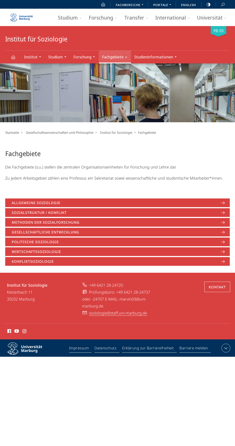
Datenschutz (105, 349)
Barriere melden (193, 349)
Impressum (79, 349)
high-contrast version (206, 4)
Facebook (9, 331)
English (188, 5)
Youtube (16, 331)
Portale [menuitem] (163, 5)
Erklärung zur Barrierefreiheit (148, 349)
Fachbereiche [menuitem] (131, 5)
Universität (213, 18)
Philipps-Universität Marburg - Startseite (21, 16)
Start (101, 4)
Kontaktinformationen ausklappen (225, 348)
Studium (71, 18)
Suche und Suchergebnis (220, 4)
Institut (34, 57)
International (173, 18)
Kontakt (217, 287)
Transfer (137, 18)
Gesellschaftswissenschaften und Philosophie (58, 132)
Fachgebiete (116, 57)
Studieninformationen (156, 57)
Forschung (104, 18)
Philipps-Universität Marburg (28, 352)
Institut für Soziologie (15, 59)
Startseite (12, 132)
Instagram (24, 331)
